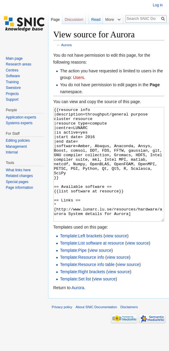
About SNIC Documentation (96, 329)
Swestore (13, 88)
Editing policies (18, 140)
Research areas (18, 64)
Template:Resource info (82, 279)
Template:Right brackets (82, 294)
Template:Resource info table (87, 287)
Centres (12, 70)
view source (116, 258)
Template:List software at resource (92, 265)
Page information (19, 187)
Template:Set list (75, 301)
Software (13, 76)
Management (16, 146)
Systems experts (19, 123)
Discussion (74, 19)
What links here (18, 170)
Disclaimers (129, 329)
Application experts (21, 117)
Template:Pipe (73, 272)
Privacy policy (62, 329)
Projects (12, 94)
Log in (158, 5)
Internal (12, 152)
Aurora (66, 45)
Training (12, 82)
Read (95, 19)
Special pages (17, 182)
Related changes (19, 176)
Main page (14, 58)
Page (55, 19)
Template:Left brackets (81, 258)
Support (12, 99)
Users (78, 77)
